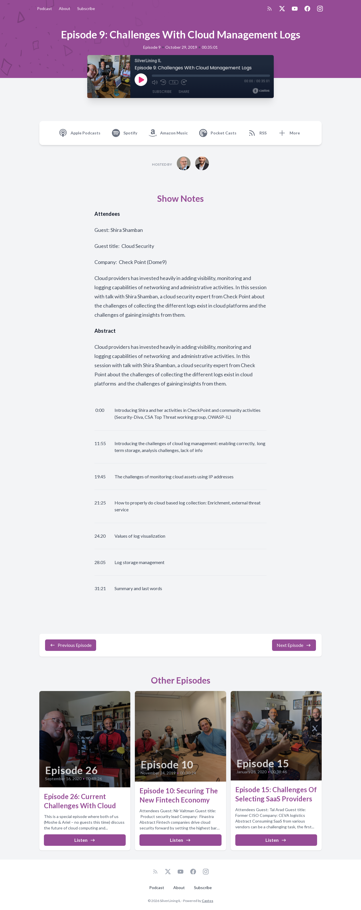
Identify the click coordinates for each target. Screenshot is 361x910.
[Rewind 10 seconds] (163, 82)
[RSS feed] (269, 8)
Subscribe (86, 8)
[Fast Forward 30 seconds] (184, 82)
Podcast (44, 8)
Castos (207, 901)
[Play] (141, 79)
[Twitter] (282, 8)
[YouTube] (295, 8)
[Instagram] (320, 8)
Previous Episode (71, 645)
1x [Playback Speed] (174, 82)
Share (183, 91)
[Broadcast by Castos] (261, 91)
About (64, 8)
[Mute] (155, 82)
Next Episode (294, 645)
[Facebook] (307, 8)
